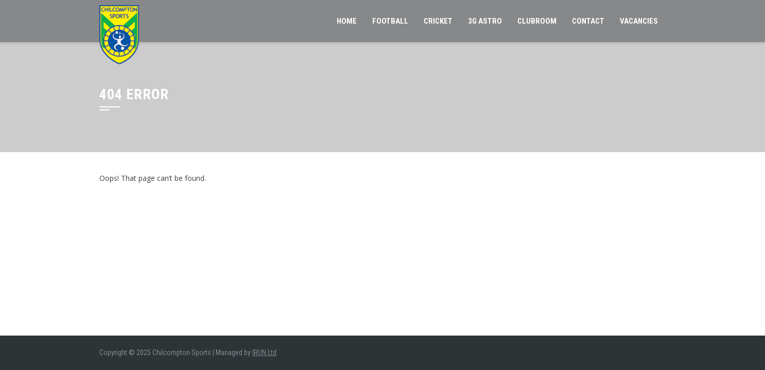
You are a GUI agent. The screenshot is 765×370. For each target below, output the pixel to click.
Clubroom (537, 21)
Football (390, 21)
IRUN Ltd (264, 352)
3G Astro (485, 21)
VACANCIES (639, 21)
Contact (588, 21)
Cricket (438, 21)
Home (347, 21)
